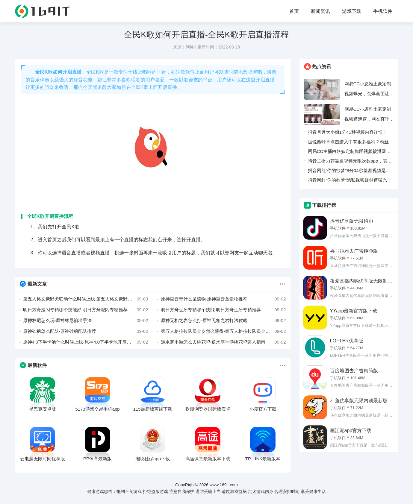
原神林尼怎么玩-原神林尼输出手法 (85, 320)
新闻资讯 (320, 11)
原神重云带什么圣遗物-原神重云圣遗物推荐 (223, 299)
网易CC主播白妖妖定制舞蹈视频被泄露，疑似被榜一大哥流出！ (349, 152)
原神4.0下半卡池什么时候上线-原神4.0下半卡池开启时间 (85, 342)
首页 (294, 11)
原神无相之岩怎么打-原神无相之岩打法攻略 (223, 320)
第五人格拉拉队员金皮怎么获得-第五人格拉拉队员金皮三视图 (223, 331)
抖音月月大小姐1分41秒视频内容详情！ (347, 132)
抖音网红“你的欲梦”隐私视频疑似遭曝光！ (350, 180)
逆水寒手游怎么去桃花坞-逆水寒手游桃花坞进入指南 (223, 342)
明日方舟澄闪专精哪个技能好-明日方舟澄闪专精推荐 (85, 309)
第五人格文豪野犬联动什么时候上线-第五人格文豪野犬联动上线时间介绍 (85, 299)
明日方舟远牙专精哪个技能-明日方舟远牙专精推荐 (223, 309)
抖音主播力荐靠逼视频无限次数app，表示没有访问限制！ (350, 162)
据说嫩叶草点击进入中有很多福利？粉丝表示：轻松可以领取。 (350, 143)
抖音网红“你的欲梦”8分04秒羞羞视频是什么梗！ (349, 171)
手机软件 (382, 11)
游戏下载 (351, 11)
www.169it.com (224, 484)
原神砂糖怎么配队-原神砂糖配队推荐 (85, 331)
